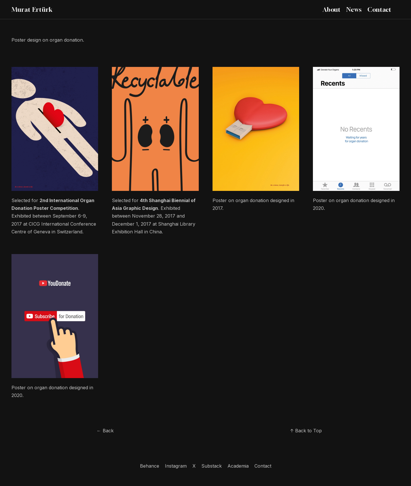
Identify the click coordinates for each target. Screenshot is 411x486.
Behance (149, 466)
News (354, 9)
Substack (211, 466)
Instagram (176, 466)
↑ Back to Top (306, 430)
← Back (105, 430)
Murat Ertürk (31, 9)
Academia (238, 466)
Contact (379, 9)
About (331, 9)
